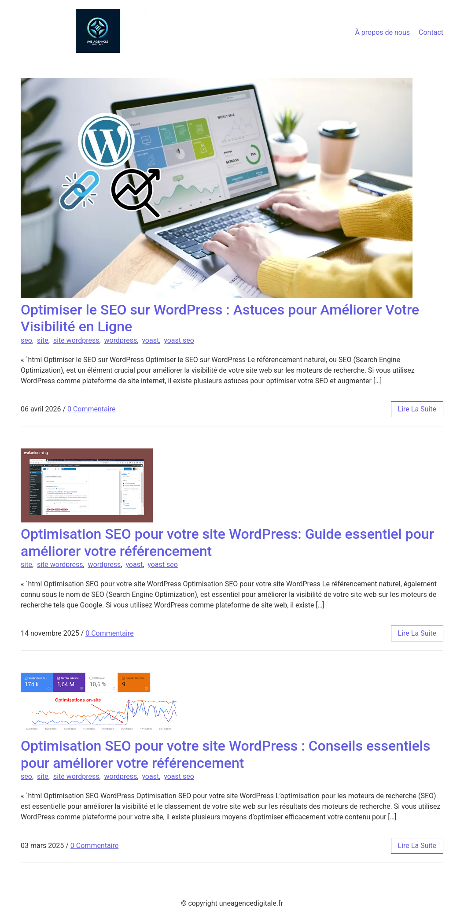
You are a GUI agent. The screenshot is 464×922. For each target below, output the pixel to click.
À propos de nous (382, 32)
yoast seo (179, 340)
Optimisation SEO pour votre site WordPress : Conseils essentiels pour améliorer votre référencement (225, 754)
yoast (150, 340)
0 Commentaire (91, 409)
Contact (431, 32)
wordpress (120, 340)
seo (26, 340)
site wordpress (76, 340)
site (42, 340)
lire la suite (417, 409)
